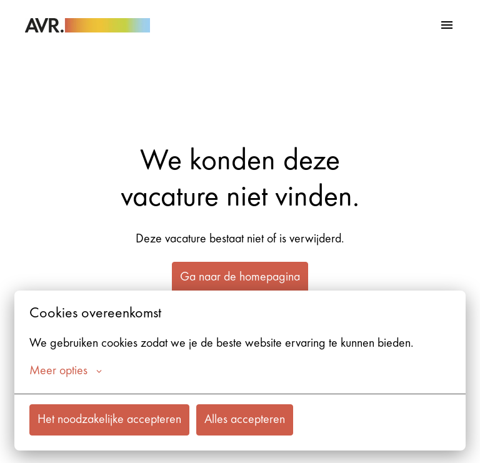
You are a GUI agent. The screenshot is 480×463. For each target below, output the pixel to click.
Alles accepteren (244, 420)
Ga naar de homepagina (240, 277)
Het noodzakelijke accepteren (109, 420)
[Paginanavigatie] (447, 24)
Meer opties (65, 371)
